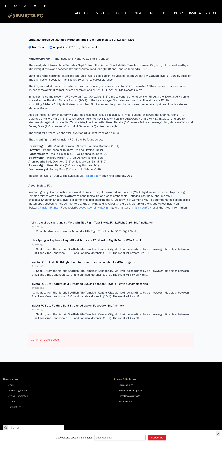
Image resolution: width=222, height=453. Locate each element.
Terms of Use (14, 407)
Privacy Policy (125, 401)
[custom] (44, 5)
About (11, 385)
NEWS (139, 13)
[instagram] (15, 5)
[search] (5, 427)
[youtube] (35, 5)
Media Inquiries (126, 385)
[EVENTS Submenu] (109, 13)
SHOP (178, 13)
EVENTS (100, 13)
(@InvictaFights (48, 207)
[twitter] (25, 5)
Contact (12, 401)
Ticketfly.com (92, 175)
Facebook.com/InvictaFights (93, 207)
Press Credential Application (132, 390)
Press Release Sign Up (129, 396)
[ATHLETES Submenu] (168, 13)
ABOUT (80, 13)
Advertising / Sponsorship (21, 390)
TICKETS (121, 13)
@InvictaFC (142, 207)
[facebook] (5, 5)
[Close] (218, 433)
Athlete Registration (18, 396)
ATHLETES (157, 13)
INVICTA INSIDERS (202, 13)
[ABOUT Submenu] (88, 13)
